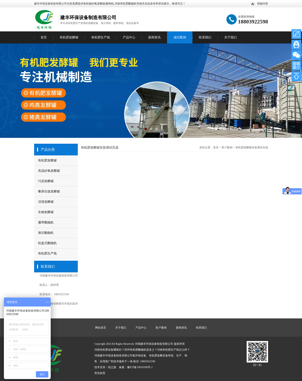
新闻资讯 (154, 37)
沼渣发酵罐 (46, 201)
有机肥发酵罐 (47, 160)
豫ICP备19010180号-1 (140, 367)
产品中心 (129, 37)
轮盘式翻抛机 (47, 243)
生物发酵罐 (46, 212)
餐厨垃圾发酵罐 (49, 191)
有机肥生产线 (47, 253)
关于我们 (230, 37)
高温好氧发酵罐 (49, 170)
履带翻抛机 (46, 222)
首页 (44, 37)
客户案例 (226, 147)
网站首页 (100, 327)
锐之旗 (112, 367)
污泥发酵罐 (46, 181)
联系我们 (205, 37)
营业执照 (99, 373)
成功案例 (180, 37)
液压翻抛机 (46, 232)
